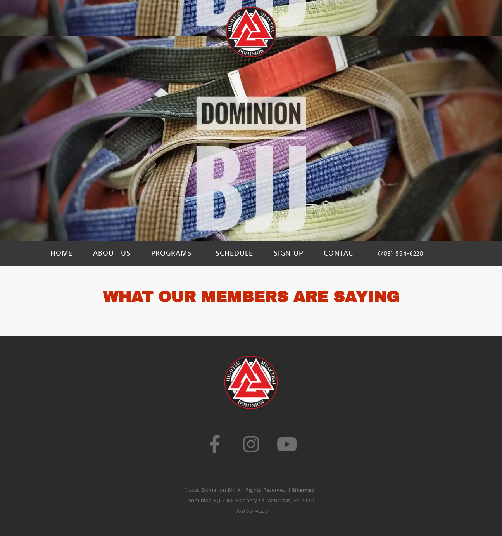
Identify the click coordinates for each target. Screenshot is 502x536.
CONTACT (340, 253)
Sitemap (303, 490)
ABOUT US (112, 253)
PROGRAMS (171, 253)
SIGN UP (288, 253)
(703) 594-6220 (401, 253)
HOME (61, 253)
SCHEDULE (234, 253)
